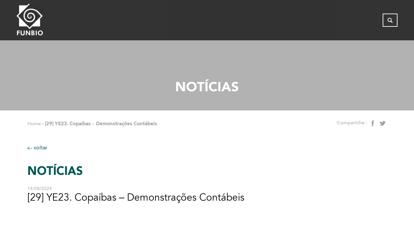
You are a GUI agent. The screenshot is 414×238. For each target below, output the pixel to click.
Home (34, 124)
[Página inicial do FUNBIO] (47, 21)
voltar (37, 147)
